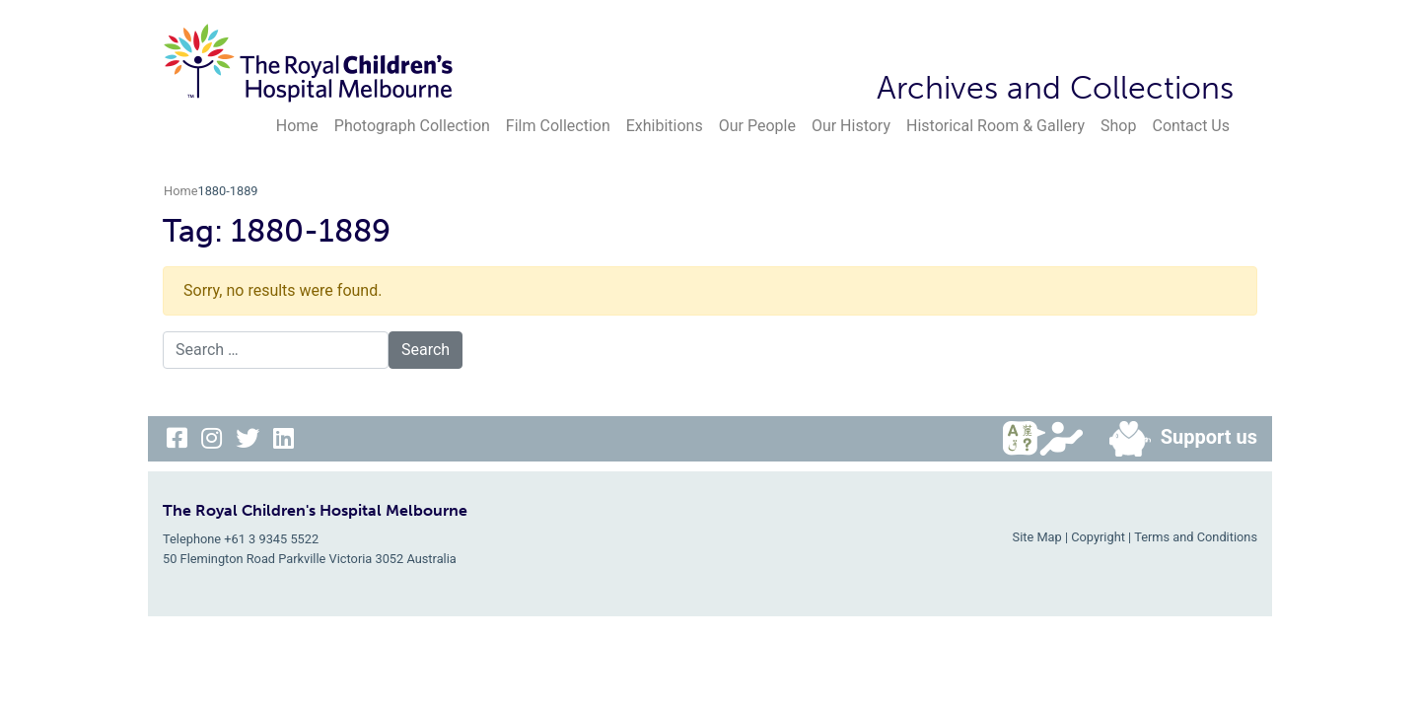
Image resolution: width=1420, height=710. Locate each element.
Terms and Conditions (1195, 537)
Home (297, 125)
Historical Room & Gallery (995, 125)
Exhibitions (664, 125)
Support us (1175, 439)
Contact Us (1191, 125)
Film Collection (558, 125)
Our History (851, 125)
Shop (1118, 125)
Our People (757, 125)
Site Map (1037, 537)
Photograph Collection (412, 125)
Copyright (1098, 537)
